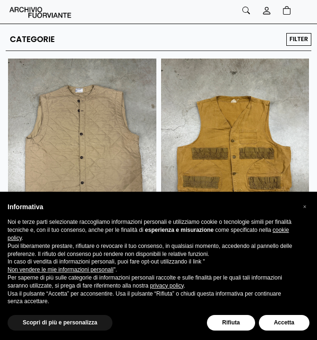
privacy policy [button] (166, 285)
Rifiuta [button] (231, 322)
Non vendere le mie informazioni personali (60, 269)
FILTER (299, 38)
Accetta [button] (284, 322)
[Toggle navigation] (303, 12)
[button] (304, 206)
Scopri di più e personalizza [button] (60, 322)
